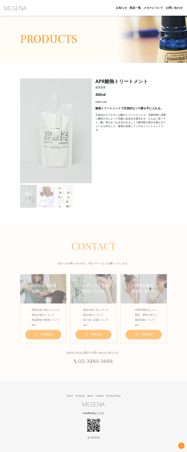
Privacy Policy (113, 395)
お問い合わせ (174, 8)
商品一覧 (135, 8)
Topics (70, 395)
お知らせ (121, 8)
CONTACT (43, 334)
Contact (99, 395)
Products (80, 395)
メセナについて (153, 8)
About (90, 395)
